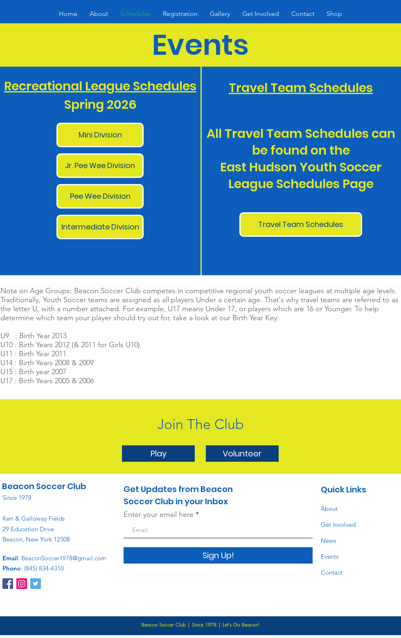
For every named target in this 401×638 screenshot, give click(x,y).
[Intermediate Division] (100, 227)
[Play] (158, 453)
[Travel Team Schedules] (300, 224)
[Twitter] (35, 583)
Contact (331, 572)
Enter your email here (159, 514)
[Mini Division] (100, 135)
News (328, 540)
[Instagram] (21, 583)
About (329, 508)
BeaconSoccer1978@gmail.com (63, 558)
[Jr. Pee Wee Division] (100, 165)
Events (329, 556)
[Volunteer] (242, 453)
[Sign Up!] (218, 555)
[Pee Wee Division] (100, 196)
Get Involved (338, 524)
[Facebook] (7, 583)
